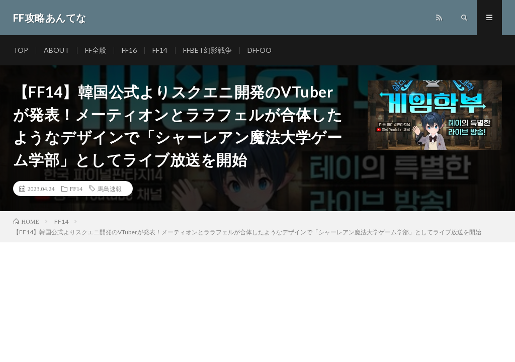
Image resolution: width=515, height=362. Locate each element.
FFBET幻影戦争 (207, 50)
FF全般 (95, 50)
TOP (20, 50)
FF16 (129, 50)
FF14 (159, 50)
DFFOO (259, 50)
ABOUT (56, 50)
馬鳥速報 (110, 189)
